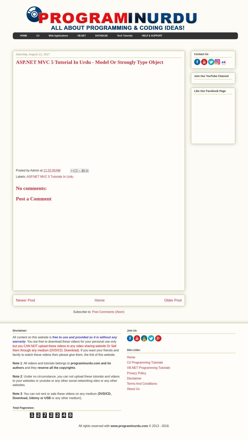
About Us (133, 389)
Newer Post (25, 300)
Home (100, 300)
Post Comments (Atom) (108, 312)
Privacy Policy (136, 373)
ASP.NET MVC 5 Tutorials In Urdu (50, 176)
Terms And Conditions (142, 383)
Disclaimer (134, 378)
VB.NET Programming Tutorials (148, 367)
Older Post (173, 300)
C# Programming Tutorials (145, 362)
